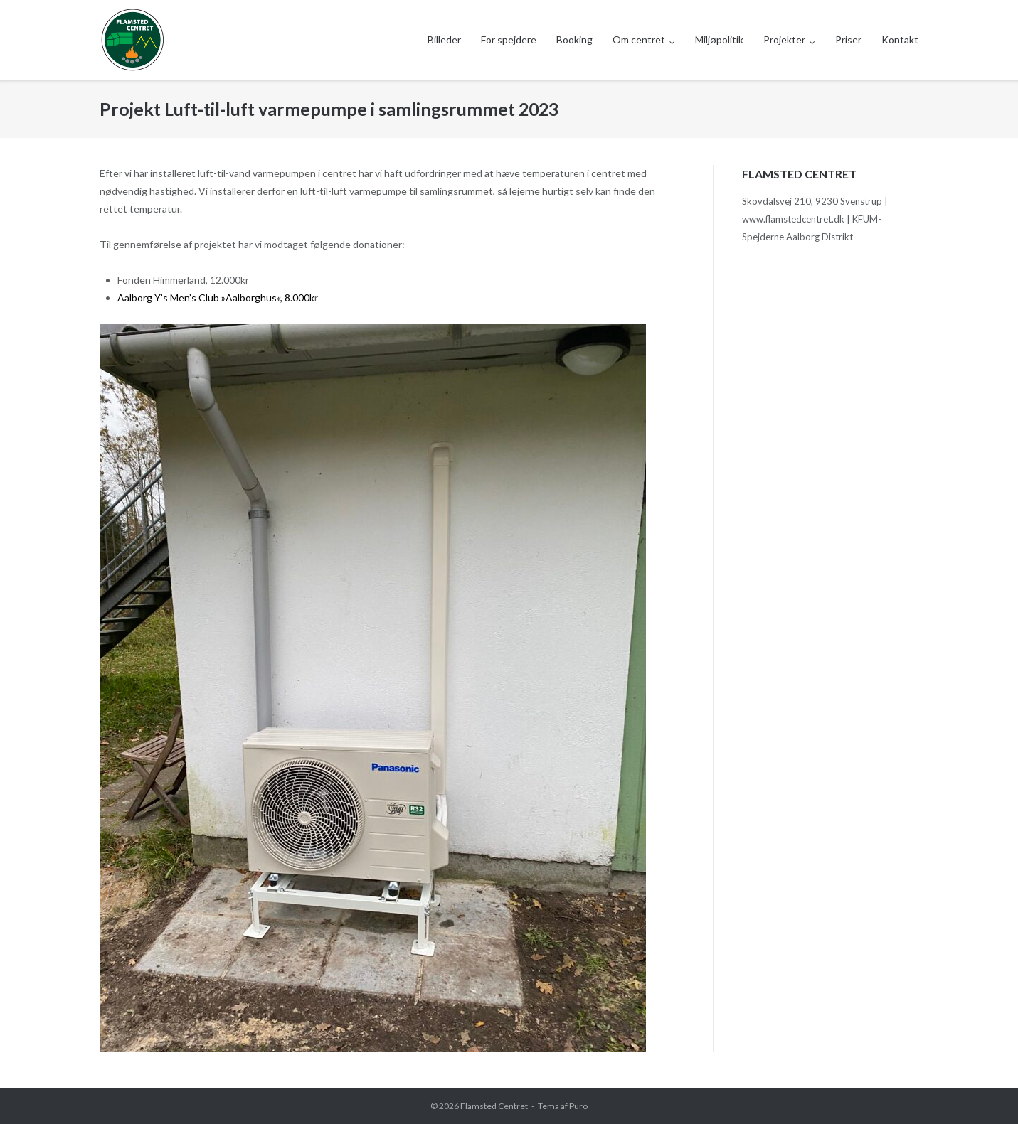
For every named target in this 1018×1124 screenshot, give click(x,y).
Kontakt (899, 39)
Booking (574, 39)
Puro (578, 1106)
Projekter (784, 39)
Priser (848, 39)
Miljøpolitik (719, 39)
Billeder (444, 39)
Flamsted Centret (494, 1106)
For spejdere (508, 39)
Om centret (639, 39)
